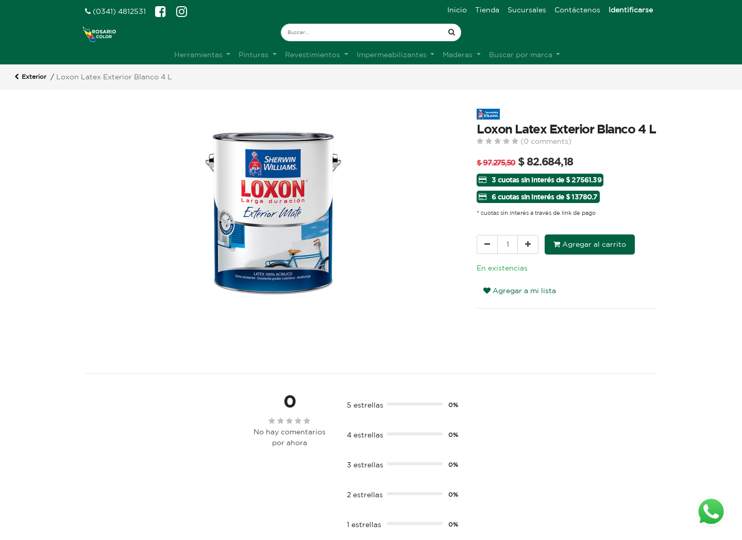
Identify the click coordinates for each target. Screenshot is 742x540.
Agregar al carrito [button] (589, 244)
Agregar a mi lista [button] (519, 290)
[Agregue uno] (527, 244)
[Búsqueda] (451, 32)
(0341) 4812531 (115, 11)
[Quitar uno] (487, 244)
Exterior (30, 77)
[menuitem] (457, 10)
